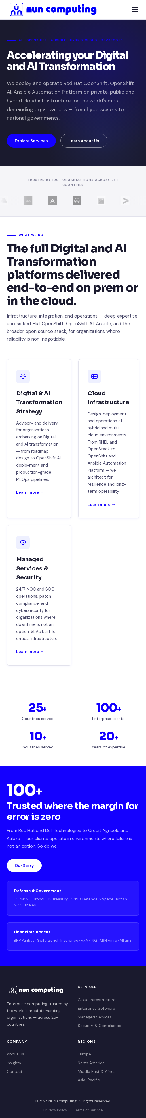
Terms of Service (88, 1110)
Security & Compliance (99, 1025)
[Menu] (135, 9)
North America (91, 1062)
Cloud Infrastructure (96, 999)
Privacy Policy (55, 1110)
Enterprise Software (96, 1008)
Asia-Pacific (89, 1079)
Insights (14, 1062)
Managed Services (95, 1017)
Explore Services (31, 140)
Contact (14, 1071)
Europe (84, 1054)
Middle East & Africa (97, 1071)
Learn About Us (84, 140)
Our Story (24, 865)
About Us (15, 1054)
